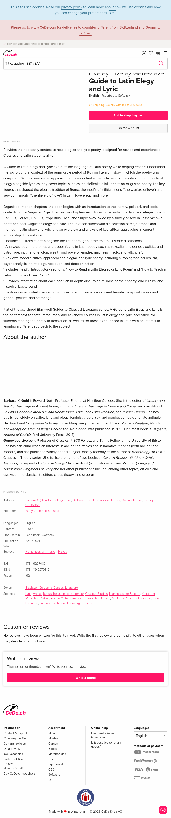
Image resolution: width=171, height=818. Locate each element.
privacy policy (71, 7)
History (62, 551)
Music (52, 733)
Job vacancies (13, 754)
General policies (15, 744)
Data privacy (12, 749)
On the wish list (128, 128)
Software (54, 775)
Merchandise (57, 754)
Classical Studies (96, 593)
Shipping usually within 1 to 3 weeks (117, 105)
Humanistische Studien (124, 593)
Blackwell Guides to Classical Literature (51, 587)
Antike (37, 593)
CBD (51, 769)
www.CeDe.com (43, 27)
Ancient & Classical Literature (131, 598)
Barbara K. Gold (83, 500)
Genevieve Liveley (107, 500)
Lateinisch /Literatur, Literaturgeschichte (66, 603)
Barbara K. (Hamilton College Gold (48, 500)
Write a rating (86, 678)
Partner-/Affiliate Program (14, 761)
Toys (51, 759)
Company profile (15, 738)
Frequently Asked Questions (103, 735)
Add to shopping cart (128, 115)
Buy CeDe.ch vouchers (19, 773)
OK (112, 13)
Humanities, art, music (40, 551)
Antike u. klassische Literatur (91, 598)
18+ (50, 780)
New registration (15, 768)
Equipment (55, 764)
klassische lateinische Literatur (63, 593)
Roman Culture (61, 598)
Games (53, 744)
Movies (53, 738)
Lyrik (28, 593)
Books (52, 749)
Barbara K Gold (132, 500)
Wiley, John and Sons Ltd (42, 511)
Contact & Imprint (15, 733)
